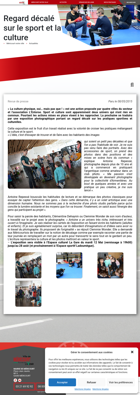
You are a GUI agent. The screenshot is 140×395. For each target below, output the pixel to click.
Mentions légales (83, 389)
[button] (132, 352)
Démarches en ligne (86, 2)
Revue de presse (18, 101)
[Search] (132, 2)
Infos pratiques (110, 2)
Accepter (62, 382)
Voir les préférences (121, 382)
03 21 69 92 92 (24, 386)
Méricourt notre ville (39, 2)
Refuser (91, 382)
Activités (63, 2)
